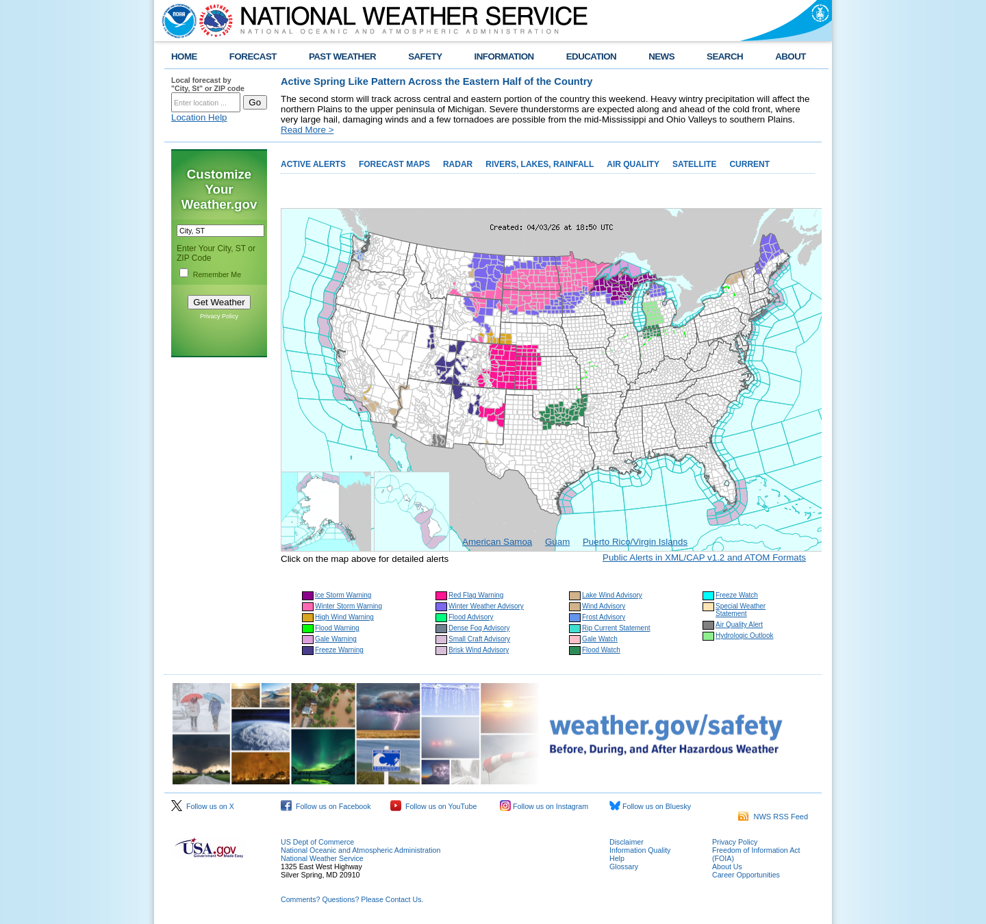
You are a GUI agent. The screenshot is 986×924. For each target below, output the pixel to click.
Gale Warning (336, 639)
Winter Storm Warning (348, 606)
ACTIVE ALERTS (313, 164)
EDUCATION (591, 56)
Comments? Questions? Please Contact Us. (352, 899)
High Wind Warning (344, 617)
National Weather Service (322, 858)
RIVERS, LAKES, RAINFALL (539, 164)
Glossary (623, 866)
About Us (727, 866)
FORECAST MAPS (394, 164)
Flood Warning (337, 628)
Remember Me (217, 274)
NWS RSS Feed (773, 816)
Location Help (199, 117)
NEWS (661, 56)
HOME (184, 56)
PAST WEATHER (342, 56)
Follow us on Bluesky (650, 806)
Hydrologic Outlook (744, 635)
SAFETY (425, 56)
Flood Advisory (471, 617)
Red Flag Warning (475, 595)
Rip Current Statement (616, 628)
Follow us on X (202, 806)
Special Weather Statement (741, 609)
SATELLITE (694, 164)
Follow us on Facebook (326, 806)
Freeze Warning (339, 650)
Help (616, 858)
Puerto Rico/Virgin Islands (635, 542)
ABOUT (790, 56)
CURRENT (749, 164)
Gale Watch (600, 639)
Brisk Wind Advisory (478, 650)
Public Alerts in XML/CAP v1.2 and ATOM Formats (704, 557)
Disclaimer (626, 842)
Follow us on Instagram (544, 806)
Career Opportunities (746, 875)
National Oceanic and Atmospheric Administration (360, 850)
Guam (557, 542)
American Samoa (497, 542)
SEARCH (725, 56)
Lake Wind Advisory (612, 595)
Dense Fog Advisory (479, 628)
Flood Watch (601, 650)
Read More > (307, 130)
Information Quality (639, 850)
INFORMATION (504, 56)
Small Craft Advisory (479, 639)
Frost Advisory (603, 617)
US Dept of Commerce (317, 842)
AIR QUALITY (633, 164)
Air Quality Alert (739, 624)
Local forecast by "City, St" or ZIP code (207, 84)
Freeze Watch (737, 595)
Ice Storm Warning (343, 595)
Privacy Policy (219, 316)
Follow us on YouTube (433, 806)
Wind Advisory (603, 606)
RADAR (457, 164)
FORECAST (253, 56)
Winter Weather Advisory (486, 606)
